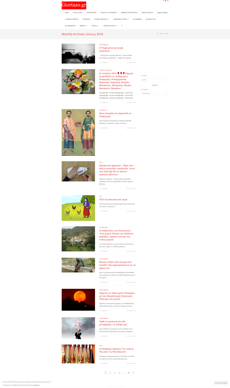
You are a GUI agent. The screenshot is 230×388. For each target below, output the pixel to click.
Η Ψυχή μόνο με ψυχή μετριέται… (111, 49)
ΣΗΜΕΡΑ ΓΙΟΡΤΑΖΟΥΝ (105, 70)
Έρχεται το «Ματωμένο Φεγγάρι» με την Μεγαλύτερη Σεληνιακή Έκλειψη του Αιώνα (117, 295)
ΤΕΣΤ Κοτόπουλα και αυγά (113, 199)
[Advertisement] (154, 60)
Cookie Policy (36, 385)
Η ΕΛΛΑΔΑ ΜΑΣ (103, 227)
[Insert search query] (154, 80)
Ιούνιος (166, 33)
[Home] (157, 33)
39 (129, 373)
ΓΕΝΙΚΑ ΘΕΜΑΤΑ (103, 45)
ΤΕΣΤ (100, 196)
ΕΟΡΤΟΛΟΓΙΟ (103, 110)
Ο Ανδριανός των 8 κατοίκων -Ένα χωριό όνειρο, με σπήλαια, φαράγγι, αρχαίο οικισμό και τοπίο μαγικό (116, 235)
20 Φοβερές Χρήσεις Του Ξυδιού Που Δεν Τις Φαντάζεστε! (116, 350)
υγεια (100, 345)
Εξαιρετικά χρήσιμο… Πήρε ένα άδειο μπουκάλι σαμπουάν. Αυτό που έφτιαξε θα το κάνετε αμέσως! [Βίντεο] (117, 170)
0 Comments (104, 62)
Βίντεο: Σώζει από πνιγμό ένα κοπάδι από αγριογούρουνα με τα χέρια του (117, 264)
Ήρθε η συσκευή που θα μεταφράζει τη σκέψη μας (113, 323)
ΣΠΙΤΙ (100, 162)
